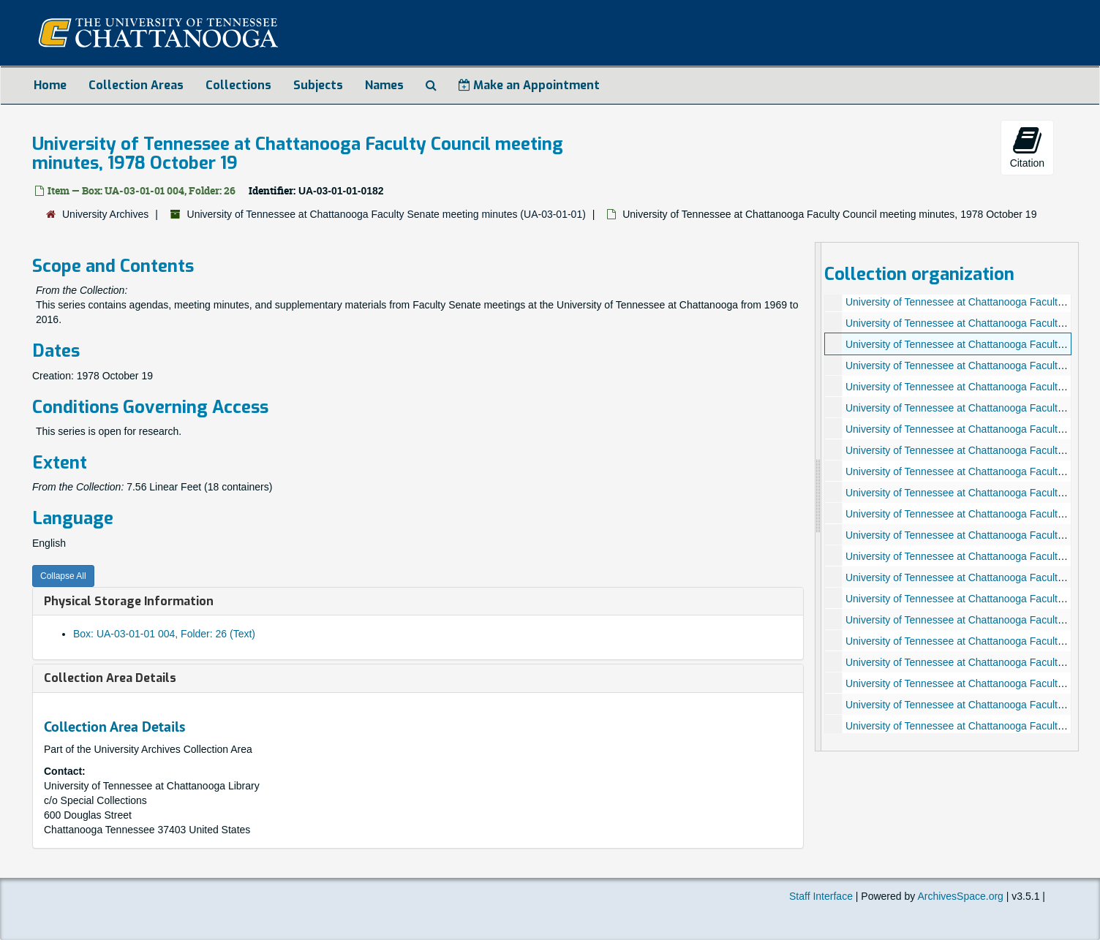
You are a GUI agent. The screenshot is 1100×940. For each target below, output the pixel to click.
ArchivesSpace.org (960, 896)
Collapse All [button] (63, 576)
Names (384, 85)
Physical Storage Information (129, 601)
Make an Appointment (529, 85)
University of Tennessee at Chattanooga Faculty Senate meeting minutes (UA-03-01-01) (386, 214)
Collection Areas (136, 85)
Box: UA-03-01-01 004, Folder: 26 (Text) (164, 634)
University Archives (105, 214)
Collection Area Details (110, 678)
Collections (238, 85)
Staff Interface (821, 896)
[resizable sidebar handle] (818, 497)
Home (50, 85)
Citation (1027, 147)
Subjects (318, 85)
